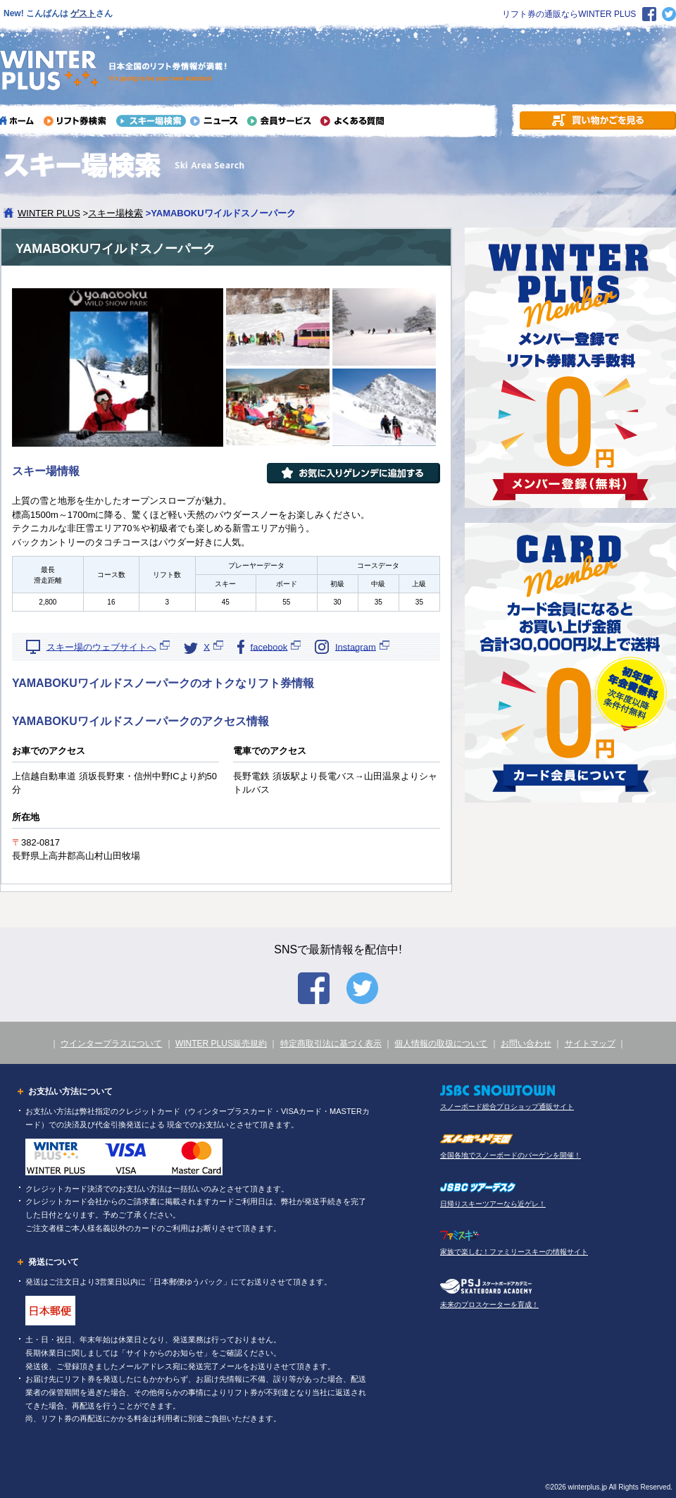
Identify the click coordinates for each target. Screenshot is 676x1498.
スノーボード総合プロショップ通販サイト (507, 1106)
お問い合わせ (526, 1043)
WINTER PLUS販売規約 (221, 1043)
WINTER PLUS (49, 213)
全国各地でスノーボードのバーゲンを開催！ (510, 1155)
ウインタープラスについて (111, 1043)
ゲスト (83, 13)
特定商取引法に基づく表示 (331, 1043)
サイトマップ (590, 1043)
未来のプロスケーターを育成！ (489, 1304)
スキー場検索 (115, 213)
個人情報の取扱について (440, 1043)
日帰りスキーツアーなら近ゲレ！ (493, 1204)
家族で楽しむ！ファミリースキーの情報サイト (514, 1252)
